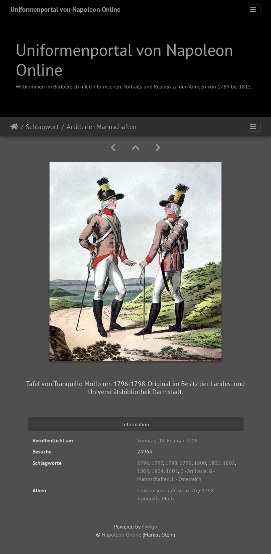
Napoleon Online (121, 534)
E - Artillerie (193, 471)
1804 (158, 471)
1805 (172, 471)
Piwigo (149, 526)
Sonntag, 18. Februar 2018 (167, 440)
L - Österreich (186, 479)
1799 (186, 462)
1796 (143, 462)
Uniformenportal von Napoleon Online (65, 9)
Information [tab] (135, 424)
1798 (171, 462)
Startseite (14, 127)
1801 (214, 462)
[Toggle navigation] (253, 9)
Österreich (185, 490)
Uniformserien (153, 490)
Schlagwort (42, 126)
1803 (143, 471)
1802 (229, 462)
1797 (157, 462)
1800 (200, 462)
